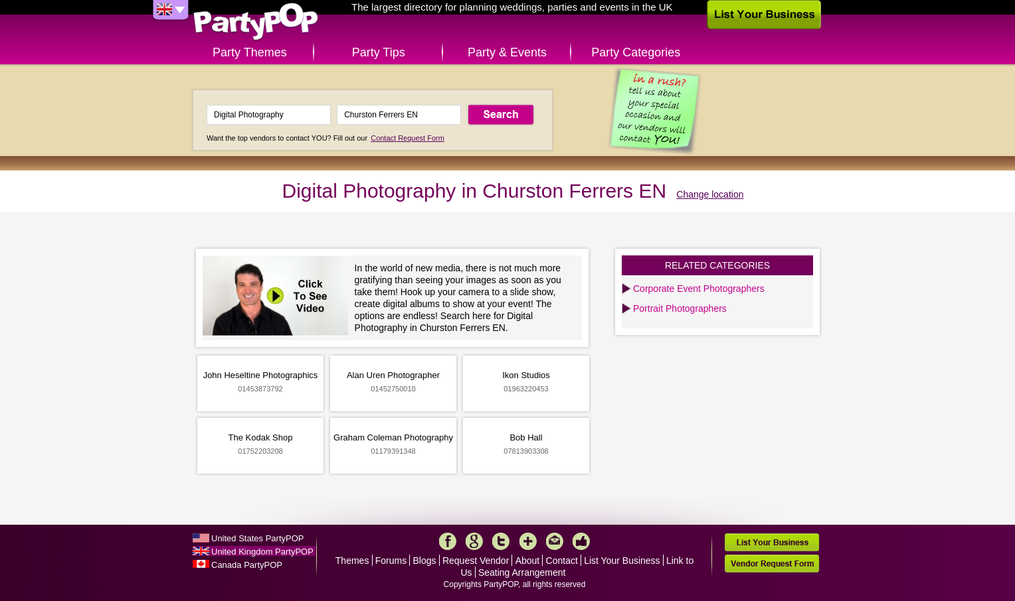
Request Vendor (475, 560)
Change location (709, 194)
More (528, 541)
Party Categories (635, 52)
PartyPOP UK (256, 22)
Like (581, 541)
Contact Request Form (407, 138)
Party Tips (378, 52)
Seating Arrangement (522, 572)
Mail (554, 541)
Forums (391, 560)
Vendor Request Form (772, 563)
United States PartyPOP (257, 538)
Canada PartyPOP (246, 565)
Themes (352, 560)
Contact (562, 560)
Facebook (447, 541)
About (527, 560)
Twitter (500, 541)
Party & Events (507, 52)
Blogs (424, 560)
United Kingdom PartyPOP (262, 552)
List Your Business (622, 560)
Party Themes (250, 52)
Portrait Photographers (680, 308)
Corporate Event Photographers (699, 288)
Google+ (474, 541)
